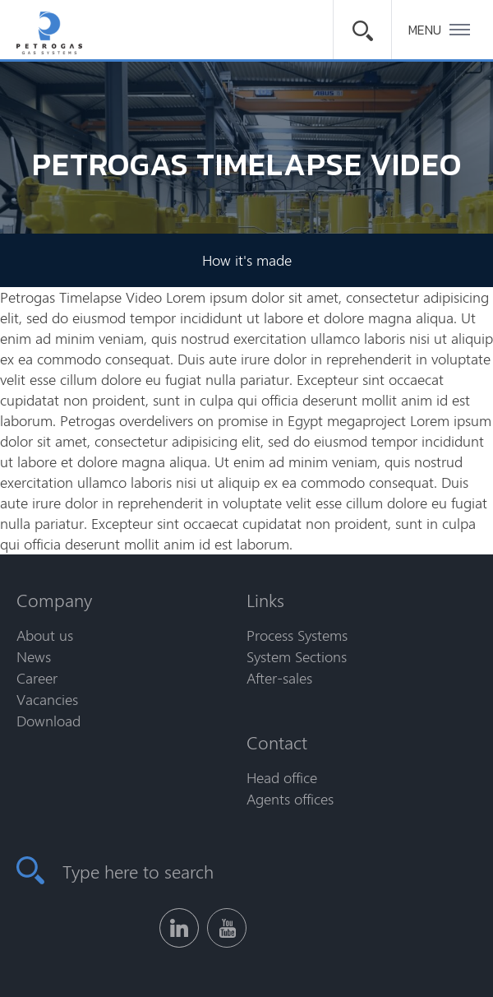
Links (265, 599)
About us (44, 635)
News (33, 656)
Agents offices (290, 799)
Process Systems (297, 635)
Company (54, 599)
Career (37, 678)
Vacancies (47, 699)
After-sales (279, 678)
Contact (276, 742)
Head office (281, 777)
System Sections (296, 656)
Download (48, 720)
